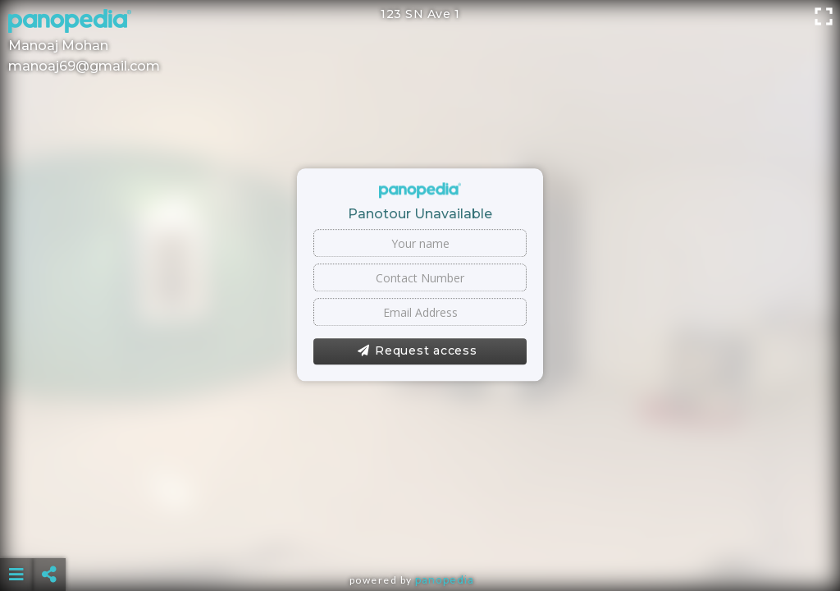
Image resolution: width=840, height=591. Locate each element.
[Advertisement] (420, 533)
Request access (417, 351)
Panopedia (444, 580)
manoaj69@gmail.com (84, 66)
